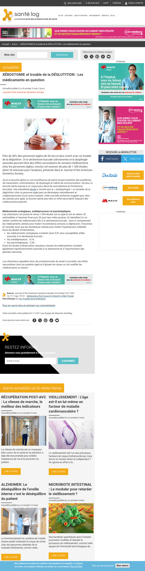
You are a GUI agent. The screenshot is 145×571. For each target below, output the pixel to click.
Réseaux (105, 16)
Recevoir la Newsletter (121, 152)
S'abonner (68, 360)
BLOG (112, 16)
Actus (60, 16)
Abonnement (94, 16)
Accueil (5, 44)
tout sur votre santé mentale (133, 175)
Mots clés (9, 54)
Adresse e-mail (13, 356)
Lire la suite (11, 471)
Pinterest (97, 56)
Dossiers (69, 16)
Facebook (86, 56)
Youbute (109, 56)
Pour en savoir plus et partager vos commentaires (28, 305)
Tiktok (103, 56)
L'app (106, 3)
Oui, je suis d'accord (102, 565)
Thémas (116, 3)
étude (33, 189)
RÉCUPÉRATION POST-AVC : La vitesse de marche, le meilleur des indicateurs (23, 402)
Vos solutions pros (133, 200)
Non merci (122, 565)
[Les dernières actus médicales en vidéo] (121, 249)
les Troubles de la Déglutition (32, 299)
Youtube (57, 319)
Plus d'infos (76, 566)
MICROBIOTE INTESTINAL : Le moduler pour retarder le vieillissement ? (70, 489)
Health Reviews (81, 16)
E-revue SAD (92, 3)
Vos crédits (133, 188)
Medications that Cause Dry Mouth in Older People (50, 296)
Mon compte (136, 3)
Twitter (91, 56)
